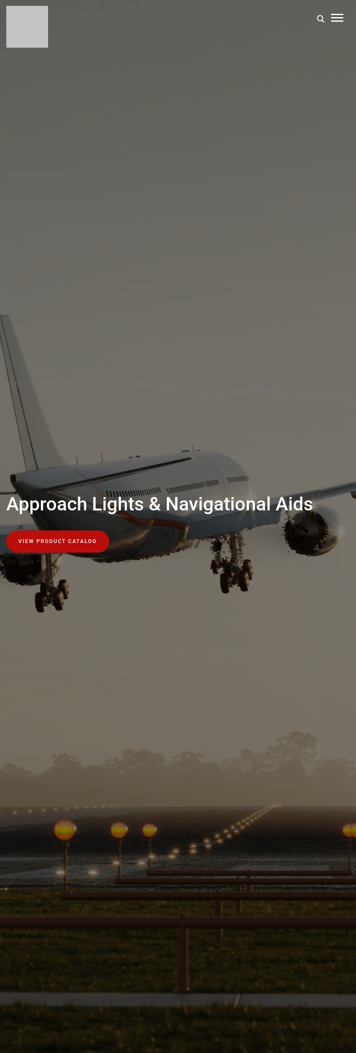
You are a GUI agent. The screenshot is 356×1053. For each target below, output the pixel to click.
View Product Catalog (57, 541)
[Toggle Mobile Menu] (337, 19)
